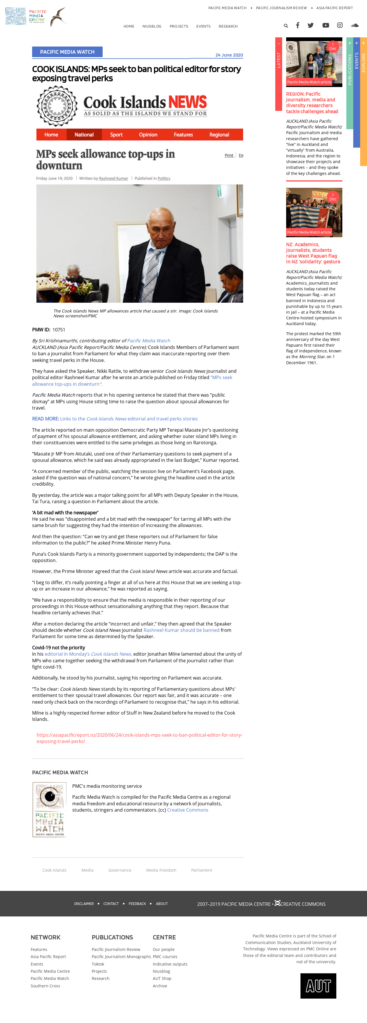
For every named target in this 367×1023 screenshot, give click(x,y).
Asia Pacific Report (335, 8)
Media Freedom (161, 876)
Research (228, 26)
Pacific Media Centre (50, 977)
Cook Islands (54, 876)
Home (129, 26)
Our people (164, 956)
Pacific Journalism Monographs (121, 963)
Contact (111, 910)
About (162, 910)
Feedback (137, 910)
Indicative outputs (170, 970)
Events (203, 26)
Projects (179, 26)
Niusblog (151, 26)
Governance (119, 876)
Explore (363, 69)
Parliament (201, 876)
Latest (278, 102)
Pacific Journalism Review (281, 8)
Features (39, 956)
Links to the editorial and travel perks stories (115, 425)
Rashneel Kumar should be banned (182, 637)
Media (87, 876)
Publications (349, 76)
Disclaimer (84, 910)
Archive (160, 992)
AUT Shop (162, 985)
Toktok (98, 970)
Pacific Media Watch (227, 8)
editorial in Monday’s (89, 660)
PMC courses (165, 963)
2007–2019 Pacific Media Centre (234, 911)
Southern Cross (45, 992)
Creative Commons (187, 816)
